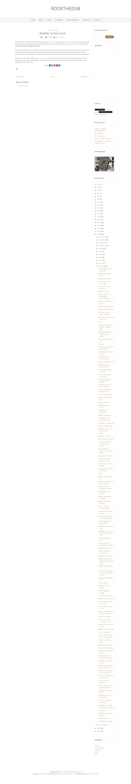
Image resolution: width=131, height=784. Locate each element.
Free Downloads (73, 20)
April (99, 260)
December (101, 237)
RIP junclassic (99, 133)
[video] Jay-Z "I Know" (104, 436)
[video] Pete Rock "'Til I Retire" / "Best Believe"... (105, 431)
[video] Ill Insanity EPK (104, 279)
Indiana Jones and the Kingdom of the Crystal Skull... (106, 561)
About (41, 20)
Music (49, 20)
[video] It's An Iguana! (104, 616)
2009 (98, 231)
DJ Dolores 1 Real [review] (106, 423)
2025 (98, 187)
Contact (97, 20)
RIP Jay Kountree (100, 136)
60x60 (100, 322)
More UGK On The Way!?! (105, 456)
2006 (98, 731)
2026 (98, 184)
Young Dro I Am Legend (105, 721)
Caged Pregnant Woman (105, 306)
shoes (97, 754)
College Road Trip (72, 44)
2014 (98, 217)
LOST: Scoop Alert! (104, 632)
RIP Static (101, 344)
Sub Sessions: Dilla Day (105, 556)
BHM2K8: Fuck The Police (106, 598)
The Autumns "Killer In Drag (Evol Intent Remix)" (104, 444)
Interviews (59, 20)
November (101, 240)
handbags (98, 750)
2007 (98, 728)
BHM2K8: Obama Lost (104, 548)
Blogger (79, 772)
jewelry (97, 752)
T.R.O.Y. (100, 474)
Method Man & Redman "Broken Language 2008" (105, 327)
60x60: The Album (103, 291)
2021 (98, 196)
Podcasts (86, 20)
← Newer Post (19, 77)
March (100, 263)
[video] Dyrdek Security (105, 426)
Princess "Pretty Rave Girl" (106, 362)
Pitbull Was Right (103, 718)
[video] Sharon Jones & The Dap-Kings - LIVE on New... (106, 533)
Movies (55, 30)
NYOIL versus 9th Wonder (106, 648)
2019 (98, 202)
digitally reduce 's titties (57, 42)
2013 (98, 219)
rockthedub (65, 8)
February (101, 266)
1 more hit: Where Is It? (105, 596)
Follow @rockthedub (101, 114)
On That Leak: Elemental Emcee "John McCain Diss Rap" (105, 573)
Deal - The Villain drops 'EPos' (104, 139)
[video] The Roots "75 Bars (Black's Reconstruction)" (104, 296)
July (99, 251)
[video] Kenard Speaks (105, 394)
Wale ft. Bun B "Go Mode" (106, 439)
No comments (60, 37)
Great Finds (101, 710)
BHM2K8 (49, 30)
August (100, 248)
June (100, 254)
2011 (98, 225)
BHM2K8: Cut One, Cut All (53, 33)
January (101, 725)
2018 (98, 205)
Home (33, 20)
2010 (98, 228)
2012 (98, 222)
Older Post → (85, 77)
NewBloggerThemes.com (67, 774)
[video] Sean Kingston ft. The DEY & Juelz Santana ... (105, 334)
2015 (98, 214)
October (101, 243)
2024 (98, 190)
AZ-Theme (43, 774)
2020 (98, 199)
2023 (98, 193)
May (99, 257)
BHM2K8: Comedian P (104, 415)
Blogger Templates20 (91, 774)
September (102, 246)
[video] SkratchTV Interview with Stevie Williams (105, 451)
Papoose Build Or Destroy (106, 309)
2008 (98, 234)
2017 (98, 208)
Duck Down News (103, 402)
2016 (98, 211)
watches (97, 746)
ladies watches (99, 748)
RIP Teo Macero (103, 583)
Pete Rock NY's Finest (105, 645)
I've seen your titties (41, 58)
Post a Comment (23, 86)
